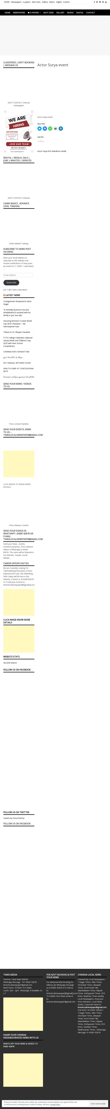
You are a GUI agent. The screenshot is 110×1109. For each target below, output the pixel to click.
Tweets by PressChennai (13, 818)
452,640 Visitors (10, 662)
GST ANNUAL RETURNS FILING (17, 363)
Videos (52, 2)
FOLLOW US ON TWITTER (16, 812)
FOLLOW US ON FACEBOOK (17, 669)
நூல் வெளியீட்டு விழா (12, 357)
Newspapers (16, 2)
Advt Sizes (36, 2)
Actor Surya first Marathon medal (51, 151)
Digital (59, 2)
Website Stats (11, 656)
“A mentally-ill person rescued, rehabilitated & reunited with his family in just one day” (17, 312)
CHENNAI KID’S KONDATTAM (16, 351)
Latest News (13, 295)
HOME (7, 2)
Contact (66, 2)
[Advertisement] (55, 35)
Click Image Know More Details (16, 621)
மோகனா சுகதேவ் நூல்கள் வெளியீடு (18, 377)
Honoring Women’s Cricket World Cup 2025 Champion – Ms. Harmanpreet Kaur (17, 324)
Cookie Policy (55, 1104)
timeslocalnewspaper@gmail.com (17, 985)
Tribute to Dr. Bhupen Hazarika (16, 332)
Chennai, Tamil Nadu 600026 (15, 979)
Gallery (45, 2)
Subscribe (11, 282)
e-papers (27, 2)
